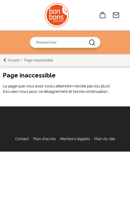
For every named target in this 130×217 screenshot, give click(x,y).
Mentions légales (75, 139)
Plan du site (104, 139)
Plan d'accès (44, 139)
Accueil (13, 60)
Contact (116, 15)
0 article (102, 15)
